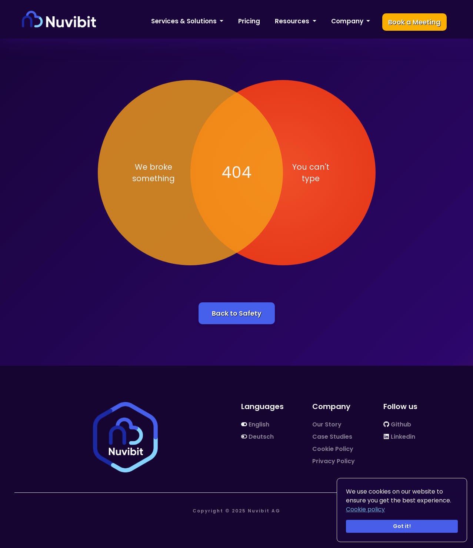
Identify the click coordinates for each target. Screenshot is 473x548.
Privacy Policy (333, 461)
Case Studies (332, 436)
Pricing (249, 21)
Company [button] (348, 21)
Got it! (402, 526)
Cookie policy (365, 509)
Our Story (327, 424)
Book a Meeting (414, 22)
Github (397, 424)
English (255, 424)
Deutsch (257, 436)
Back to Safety (237, 313)
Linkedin (399, 436)
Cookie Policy (332, 449)
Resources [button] (293, 21)
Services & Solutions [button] (184, 21)
